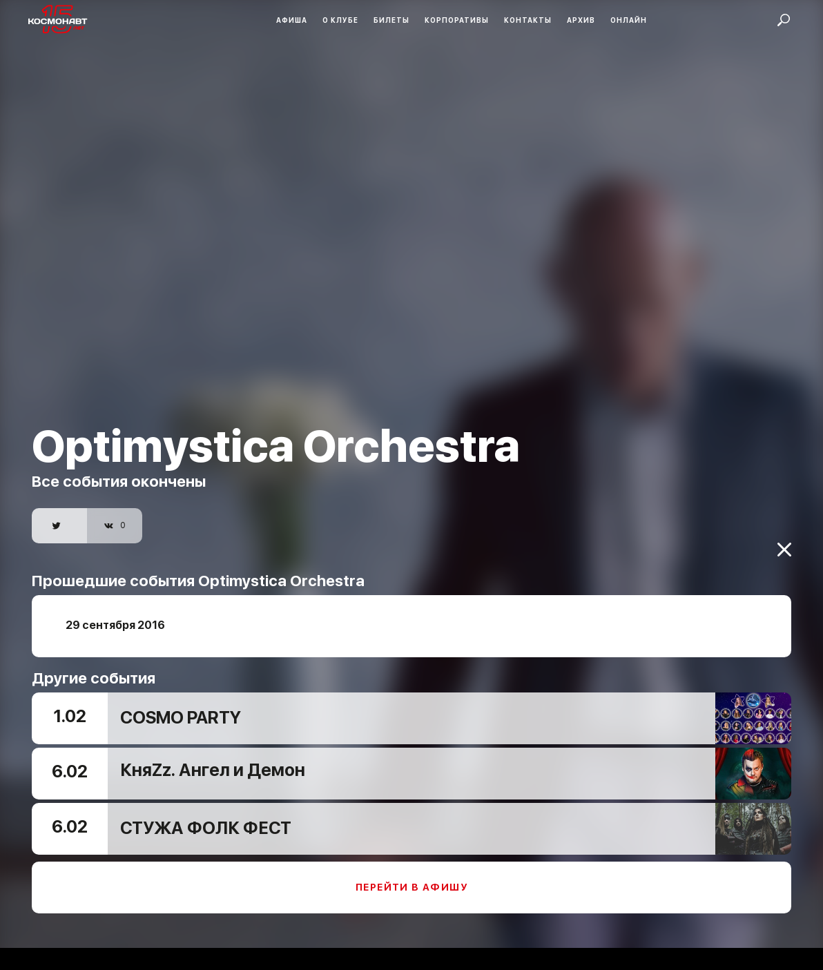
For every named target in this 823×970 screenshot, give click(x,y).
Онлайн (628, 20)
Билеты (391, 20)
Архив (581, 20)
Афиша (291, 20)
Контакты (528, 20)
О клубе (340, 20)
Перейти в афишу (411, 878)
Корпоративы (457, 20)
